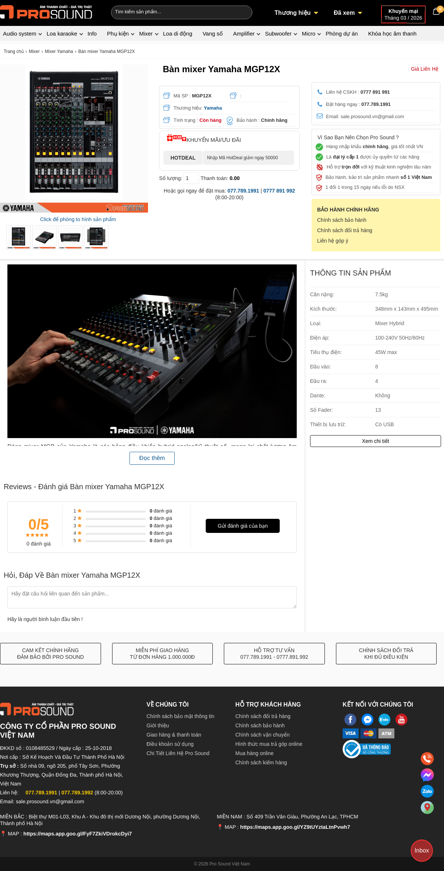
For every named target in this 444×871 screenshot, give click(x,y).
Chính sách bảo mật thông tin (180, 716)
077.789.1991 (243, 191)
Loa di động (177, 33)
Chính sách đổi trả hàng (344, 230)
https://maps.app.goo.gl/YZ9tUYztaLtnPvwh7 (295, 827)
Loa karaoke (62, 33)
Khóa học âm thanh (392, 33)
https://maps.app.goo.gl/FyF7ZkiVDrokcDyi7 (77, 834)
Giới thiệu (158, 725)
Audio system (19, 33)
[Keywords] (169, 11)
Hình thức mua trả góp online (268, 744)
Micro (309, 33)
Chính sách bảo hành (341, 220)
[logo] (46, 11)
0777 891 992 (279, 191)
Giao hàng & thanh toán (174, 735)
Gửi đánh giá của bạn (243, 526)
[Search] (241, 11)
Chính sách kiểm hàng (261, 762)
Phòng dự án (342, 33)
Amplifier (244, 33)
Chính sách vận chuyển (262, 735)
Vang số (212, 33)
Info (92, 33)
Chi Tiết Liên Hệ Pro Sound (178, 753)
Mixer (146, 33)
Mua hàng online (254, 753)
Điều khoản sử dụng (170, 744)
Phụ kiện (118, 33)
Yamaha (213, 108)
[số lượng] (191, 178)
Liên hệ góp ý (332, 241)
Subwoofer (278, 33)
